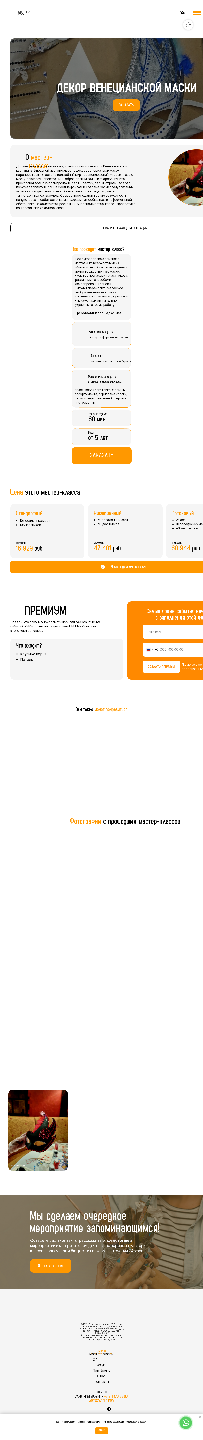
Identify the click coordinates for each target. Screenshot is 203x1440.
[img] (9, 13)
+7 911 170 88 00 (116, 1397)
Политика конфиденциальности (101, 1351)
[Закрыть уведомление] (200, 1417)
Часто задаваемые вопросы (128, 567)
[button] (126, 105)
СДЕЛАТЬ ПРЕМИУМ (161, 667)
